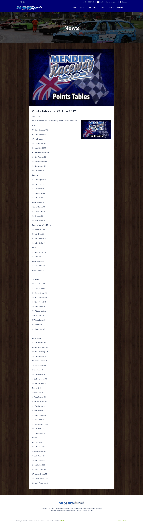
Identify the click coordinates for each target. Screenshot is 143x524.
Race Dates (93, 8)
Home (75, 8)
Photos (111, 8)
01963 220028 (89, 2)
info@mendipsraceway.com (108, 2)
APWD (62, 521)
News (103, 8)
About (83, 8)
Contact (121, 8)
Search (124, 2)
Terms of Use (122, 521)
